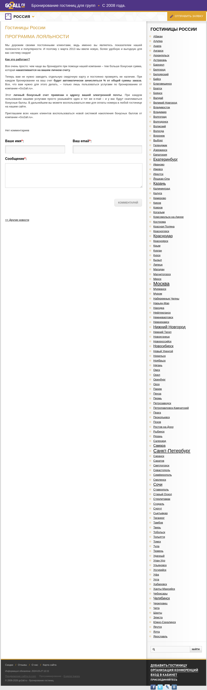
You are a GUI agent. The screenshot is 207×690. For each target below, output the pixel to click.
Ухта (156, 579)
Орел (156, 374)
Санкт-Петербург (171, 450)
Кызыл (157, 260)
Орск (156, 384)
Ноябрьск (159, 360)
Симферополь (162, 474)
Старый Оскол (162, 494)
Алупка (158, 41)
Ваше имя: (14, 141)
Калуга (157, 193)
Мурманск (159, 289)
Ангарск (158, 50)
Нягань (157, 365)
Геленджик (160, 145)
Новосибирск (163, 346)
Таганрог (159, 517)
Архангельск (161, 55)
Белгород (159, 69)
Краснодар (163, 236)
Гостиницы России (25, 27)
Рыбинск (158, 431)
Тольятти (159, 536)
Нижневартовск (163, 317)
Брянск (157, 93)
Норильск (159, 355)
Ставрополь (161, 489)
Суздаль (158, 503)
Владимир (160, 112)
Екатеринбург (165, 159)
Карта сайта (49, 665)
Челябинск (161, 598)
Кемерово (159, 198)
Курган (157, 250)
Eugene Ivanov (72, 676)
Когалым (158, 212)
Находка (158, 308)
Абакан (158, 36)
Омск (156, 370)
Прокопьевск (161, 417)
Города (33, 17)
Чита (156, 608)
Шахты (157, 612)
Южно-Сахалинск (164, 622)
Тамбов (158, 522)
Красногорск (161, 231)
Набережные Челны (166, 298)
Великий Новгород (165, 102)
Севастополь (161, 470)
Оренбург (159, 379)
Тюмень (158, 551)
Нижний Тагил (162, 332)
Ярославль (160, 636)
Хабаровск (160, 584)
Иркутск (158, 174)
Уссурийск (159, 569)
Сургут (157, 508)
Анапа (157, 46)
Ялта (156, 631)
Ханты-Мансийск (164, 588)
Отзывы (22, 665)
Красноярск (160, 241)
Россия (21, 17)
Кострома (159, 221)
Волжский (159, 126)
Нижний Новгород (169, 327)
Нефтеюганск (162, 312)
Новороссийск (162, 341)
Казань (159, 183)
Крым (156, 245)
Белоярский (161, 74)
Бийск (157, 79)
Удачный (158, 555)
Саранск (158, 456)
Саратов (158, 460)
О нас (35, 665)
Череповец (160, 603)
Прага (157, 412)
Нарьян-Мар (161, 303)
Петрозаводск (162, 403)
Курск (156, 255)
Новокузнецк (161, 336)
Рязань (157, 436)
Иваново (158, 164)
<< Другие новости (17, 219)
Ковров (158, 207)
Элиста (158, 617)
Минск (157, 279)
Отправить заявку (189, 16)
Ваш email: (82, 141)
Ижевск (158, 169)
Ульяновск (160, 565)
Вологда (158, 131)
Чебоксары (160, 593)
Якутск (157, 626)
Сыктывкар (160, 513)
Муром (157, 293)
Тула (156, 546)
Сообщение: (16, 159)
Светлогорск (161, 465)
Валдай (158, 98)
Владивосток (161, 107)
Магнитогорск (162, 274)
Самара (159, 445)
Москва (161, 283)
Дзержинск (160, 150)
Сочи (158, 484)
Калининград (161, 188)
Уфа (156, 574)
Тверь (157, 527)
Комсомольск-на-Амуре (168, 216)
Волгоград (160, 116)
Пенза (157, 393)
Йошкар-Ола (161, 178)
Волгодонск (160, 121)
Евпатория (160, 154)
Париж (157, 389)
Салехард (159, 441)
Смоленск (159, 479)
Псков (157, 422)
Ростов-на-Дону (163, 426)
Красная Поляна (163, 226)
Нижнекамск (161, 322)
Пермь (157, 398)
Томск (157, 541)
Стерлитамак (161, 499)
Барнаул (158, 64)
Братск (157, 88)
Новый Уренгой (163, 351)
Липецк (158, 264)
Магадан (158, 269)
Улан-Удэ (159, 560)
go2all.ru (15, 5)
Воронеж (159, 135)
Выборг (158, 140)
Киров (157, 202)
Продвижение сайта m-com (20, 676)
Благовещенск (162, 83)
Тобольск (159, 532)
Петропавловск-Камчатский (171, 407)
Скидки (9, 665)
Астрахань (160, 60)
